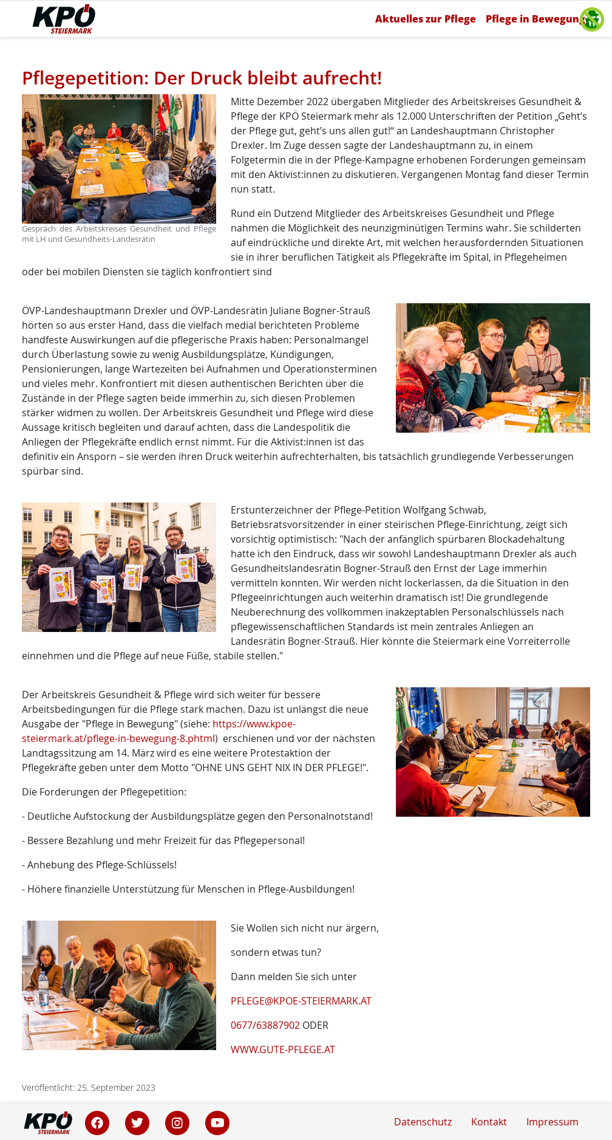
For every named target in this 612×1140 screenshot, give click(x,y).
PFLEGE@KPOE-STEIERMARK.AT (301, 1001)
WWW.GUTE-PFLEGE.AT (283, 1049)
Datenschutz (423, 1121)
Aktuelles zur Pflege (425, 19)
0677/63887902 (265, 1025)
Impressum (552, 1121)
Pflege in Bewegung (535, 19)
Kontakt (489, 1121)
